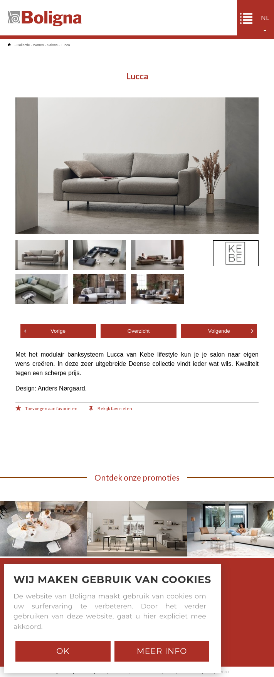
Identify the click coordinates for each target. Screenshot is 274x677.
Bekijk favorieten (110, 409)
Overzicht (139, 331)
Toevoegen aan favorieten (46, 409)
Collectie (23, 45)
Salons (52, 45)
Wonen (38, 45)
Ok (62, 651)
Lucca (65, 45)
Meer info (162, 651)
